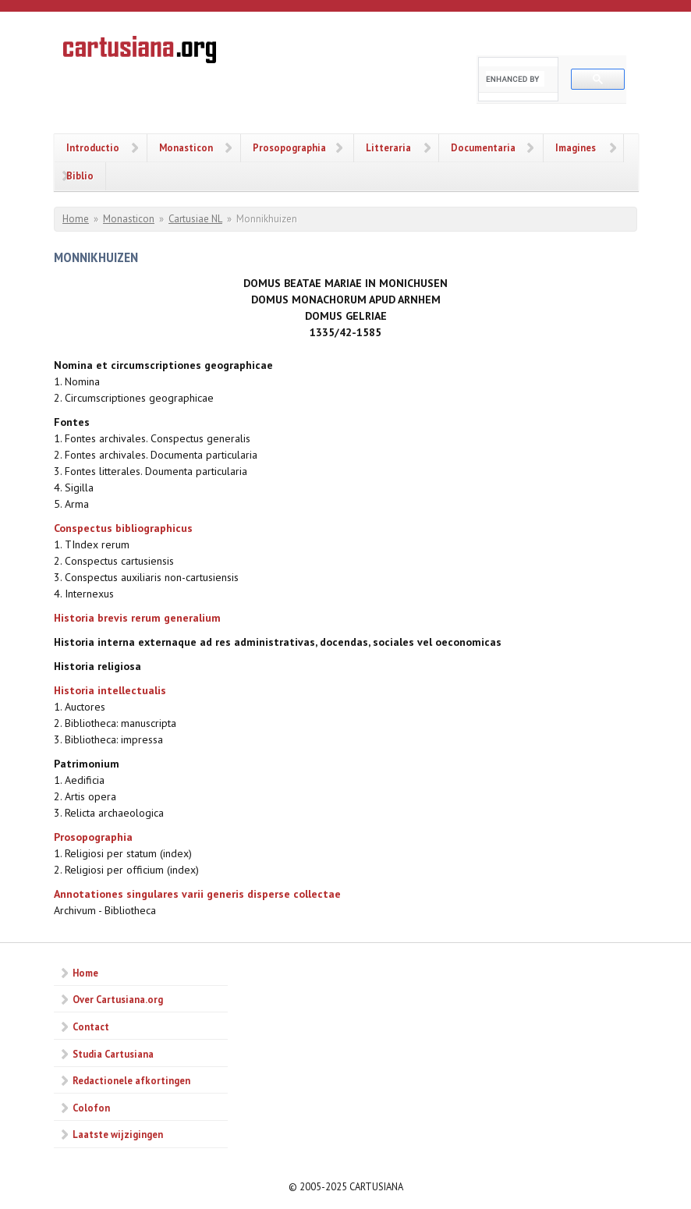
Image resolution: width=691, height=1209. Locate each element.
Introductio (92, 147)
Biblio (80, 175)
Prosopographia (289, 147)
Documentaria (483, 147)
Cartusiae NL (195, 218)
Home (75, 218)
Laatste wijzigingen (118, 1134)
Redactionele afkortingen (131, 1080)
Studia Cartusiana (113, 1054)
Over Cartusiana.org (118, 999)
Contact (91, 1026)
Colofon (91, 1107)
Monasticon (186, 147)
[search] (515, 79)
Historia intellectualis (110, 690)
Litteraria (388, 147)
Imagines (575, 147)
